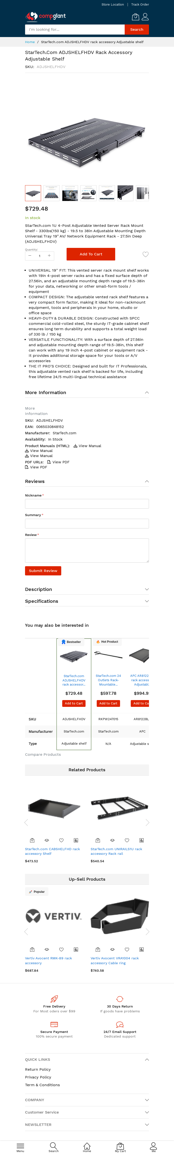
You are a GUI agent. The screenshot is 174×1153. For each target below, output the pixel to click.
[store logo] (45, 17)
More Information (45, 392)
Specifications (41, 601)
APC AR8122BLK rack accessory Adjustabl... (142, 680)
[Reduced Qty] (30, 256)
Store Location (113, 4)
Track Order (140, 4)
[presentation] (26, 822)
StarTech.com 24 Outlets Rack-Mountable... (108, 680)
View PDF (58, 462)
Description (38, 589)
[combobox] (75, 29)
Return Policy (38, 1069)
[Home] (87, 1143)
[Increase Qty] (49, 256)
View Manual (87, 446)
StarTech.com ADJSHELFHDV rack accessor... (73, 680)
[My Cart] (135, 17)
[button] (52, 193)
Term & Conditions (42, 1085)
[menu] (20, 1146)
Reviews (35, 481)
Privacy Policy (38, 1077)
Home (30, 42)
